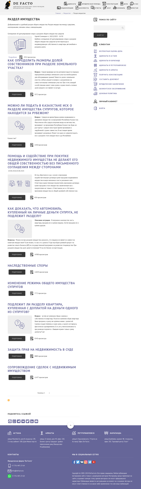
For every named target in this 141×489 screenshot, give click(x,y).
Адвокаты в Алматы (108, 70)
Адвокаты (72, 4)
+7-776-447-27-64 (16, 466)
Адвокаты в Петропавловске (112, 65)
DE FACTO (23, 3)
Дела (126, 4)
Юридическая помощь (91, 4)
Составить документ (109, 79)
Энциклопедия (67, 8)
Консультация (112, 4)
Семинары (121, 8)
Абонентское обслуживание (112, 89)
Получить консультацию (111, 75)
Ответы (98, 8)
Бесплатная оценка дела (110, 51)
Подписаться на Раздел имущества (8, 400)
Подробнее (13, 57)
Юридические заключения (111, 84)
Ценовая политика (108, 93)
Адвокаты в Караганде (109, 61)
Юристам (134, 8)
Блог (109, 8)
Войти (102, 108)
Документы (84, 8)
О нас (136, 4)
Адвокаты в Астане (108, 56)
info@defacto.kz (16, 471)
